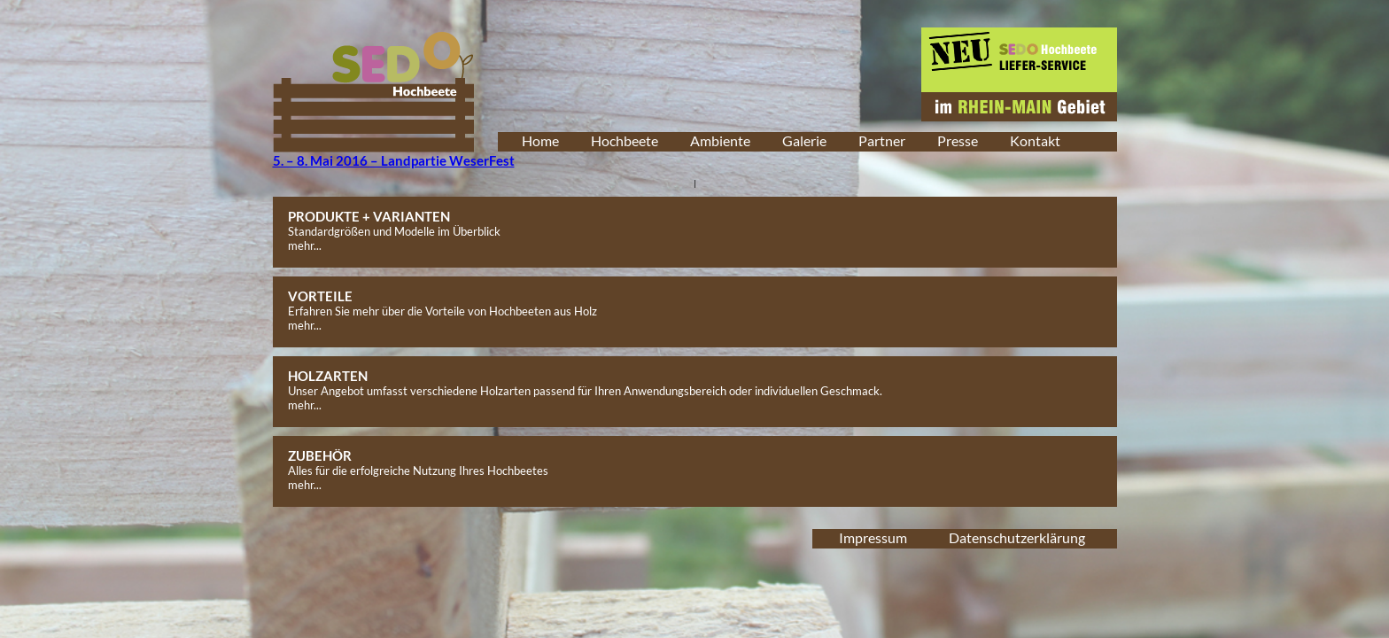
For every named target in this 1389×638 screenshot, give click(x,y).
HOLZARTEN (328, 376)
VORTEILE (320, 296)
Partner (881, 140)
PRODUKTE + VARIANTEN (369, 216)
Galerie (804, 140)
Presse (957, 140)
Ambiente (720, 140)
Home (540, 140)
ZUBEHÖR (320, 455)
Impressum (873, 537)
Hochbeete (624, 140)
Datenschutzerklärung (1017, 537)
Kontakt (1035, 140)
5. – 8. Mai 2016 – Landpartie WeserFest (394, 160)
